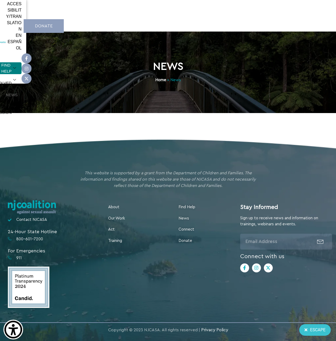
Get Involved (150, 25)
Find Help (111, 25)
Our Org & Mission (245, 25)
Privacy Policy (214, 330)
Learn (185, 25)
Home (160, 80)
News (209, 25)
